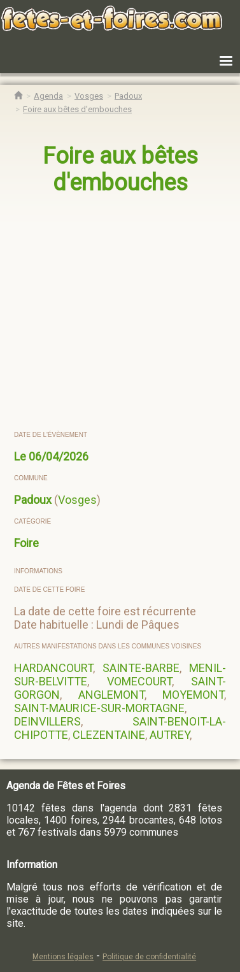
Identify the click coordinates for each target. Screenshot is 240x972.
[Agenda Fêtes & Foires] (48, 96)
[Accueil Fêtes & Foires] (18, 96)
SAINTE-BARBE (141, 668)
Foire (26, 543)
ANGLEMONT (111, 694)
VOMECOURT (139, 681)
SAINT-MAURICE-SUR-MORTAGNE (99, 708)
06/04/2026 (58, 456)
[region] (120, 313)
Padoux (33, 499)
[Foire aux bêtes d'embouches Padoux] (77, 109)
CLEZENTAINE (109, 734)
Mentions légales (63, 956)
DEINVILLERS (47, 721)
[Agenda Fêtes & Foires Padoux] (128, 96)
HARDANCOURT (53, 668)
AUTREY (170, 734)
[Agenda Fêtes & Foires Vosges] (88, 96)
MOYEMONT (193, 694)
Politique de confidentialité (149, 956)
